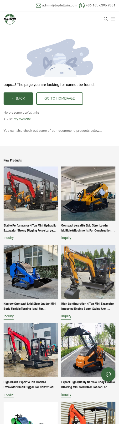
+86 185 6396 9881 (100, 5)
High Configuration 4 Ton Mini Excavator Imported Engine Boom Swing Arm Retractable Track (87, 306)
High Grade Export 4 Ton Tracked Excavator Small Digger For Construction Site (30, 385)
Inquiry (9, 238)
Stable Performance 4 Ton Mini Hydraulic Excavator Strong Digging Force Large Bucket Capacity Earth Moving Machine (30, 228)
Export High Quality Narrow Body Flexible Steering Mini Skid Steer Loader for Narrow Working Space (88, 385)
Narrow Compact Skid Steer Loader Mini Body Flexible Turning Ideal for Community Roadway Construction (30, 306)
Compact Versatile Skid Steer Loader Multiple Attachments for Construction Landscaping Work (86, 228)
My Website (22, 119)
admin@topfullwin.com (59, 5)
